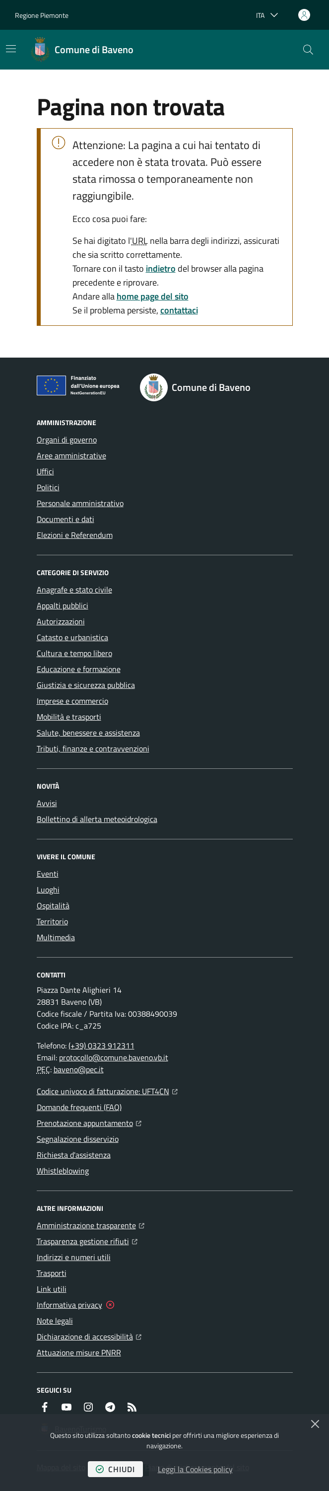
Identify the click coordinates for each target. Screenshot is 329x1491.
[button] (308, 50)
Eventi (48, 874)
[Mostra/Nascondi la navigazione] (11, 49)
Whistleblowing (63, 1171)
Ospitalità (53, 905)
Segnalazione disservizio (78, 1139)
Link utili (51, 1289)
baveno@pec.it (79, 1069)
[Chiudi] (315, 1424)
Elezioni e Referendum (75, 535)
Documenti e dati (65, 519)
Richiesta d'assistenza (74, 1155)
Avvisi (47, 803)
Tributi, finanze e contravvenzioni (93, 748)
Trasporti (51, 1273)
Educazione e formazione (79, 669)
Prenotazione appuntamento (89, 1122)
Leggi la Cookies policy (195, 1469)
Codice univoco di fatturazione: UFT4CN (107, 1090)
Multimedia (56, 937)
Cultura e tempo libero (74, 653)
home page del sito (153, 296)
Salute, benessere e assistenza (88, 733)
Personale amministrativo (80, 503)
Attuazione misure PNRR (79, 1352)
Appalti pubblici (62, 605)
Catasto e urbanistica (72, 637)
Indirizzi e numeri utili (74, 1257)
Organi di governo (67, 440)
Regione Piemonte (41, 15)
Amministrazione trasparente (90, 1224)
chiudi (115, 1469)
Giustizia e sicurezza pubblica (86, 685)
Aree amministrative (71, 455)
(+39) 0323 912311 (101, 1045)
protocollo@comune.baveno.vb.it (113, 1057)
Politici (48, 487)
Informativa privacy (69, 1305)
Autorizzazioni (61, 621)
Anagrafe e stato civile (74, 590)
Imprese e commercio (72, 701)
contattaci (179, 310)
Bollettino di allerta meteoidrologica (97, 819)
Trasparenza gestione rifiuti (87, 1240)
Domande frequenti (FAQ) (79, 1107)
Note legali (55, 1321)
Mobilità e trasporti (69, 717)
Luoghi (48, 889)
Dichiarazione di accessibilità (89, 1335)
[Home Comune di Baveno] (82, 49)
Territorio (52, 921)
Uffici (45, 471)
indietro (161, 268)
